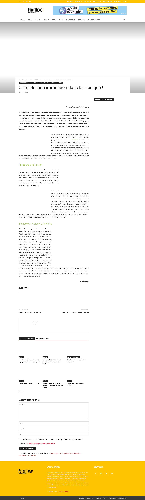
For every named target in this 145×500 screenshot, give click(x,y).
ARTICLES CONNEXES (27, 339)
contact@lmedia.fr (63, 491)
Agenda (125, 1)
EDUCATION (46, 20)
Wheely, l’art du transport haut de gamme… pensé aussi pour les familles (52, 362)
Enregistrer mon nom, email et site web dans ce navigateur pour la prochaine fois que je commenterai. (51, 439)
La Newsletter (97, 1)
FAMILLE (37, 20)
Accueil (21, 79)
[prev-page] (20, 391)
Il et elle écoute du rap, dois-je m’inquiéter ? (75, 312)
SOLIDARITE (81, 20)
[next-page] (23, 391)
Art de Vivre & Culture (41, 79)
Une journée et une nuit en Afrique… (30, 312)
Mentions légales (122, 498)
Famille (45, 357)
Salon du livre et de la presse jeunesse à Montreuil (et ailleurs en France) (53, 385)
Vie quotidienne (29, 79)
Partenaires (117, 1)
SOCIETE (30, 20)
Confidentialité (112, 498)
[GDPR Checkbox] (19, 443)
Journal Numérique (107, 1)
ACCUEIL (22, 20)
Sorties (60, 82)
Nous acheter (87, 1)
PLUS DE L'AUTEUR (42, 339)
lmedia (22, 92)
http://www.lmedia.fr (38, 324)
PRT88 (26, 287)
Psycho (46, 82)
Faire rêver (53, 82)
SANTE (61, 20)
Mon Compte (70, 1)
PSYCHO (54, 20)
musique (75, 140)
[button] (124, 20)
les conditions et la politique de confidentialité (41, 443)
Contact (105, 498)
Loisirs (21, 380)
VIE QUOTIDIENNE (70, 20)
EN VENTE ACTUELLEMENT (104, 99)
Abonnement (78, 1)
